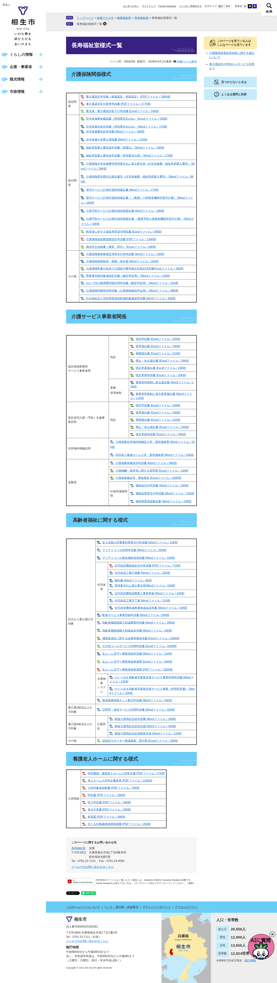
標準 (228, 6)
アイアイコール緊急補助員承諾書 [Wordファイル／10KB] (138, 557)
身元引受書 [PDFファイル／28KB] (109, 809)
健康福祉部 (124, 17)
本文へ (6, 4)
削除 (105, 23)
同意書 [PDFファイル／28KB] (106, 795)
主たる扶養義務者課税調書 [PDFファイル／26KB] (119, 824)
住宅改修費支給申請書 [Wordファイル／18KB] (115, 131)
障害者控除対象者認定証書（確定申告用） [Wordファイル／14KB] (128, 275)
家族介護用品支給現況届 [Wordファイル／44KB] (145, 726)
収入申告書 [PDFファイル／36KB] (109, 802)
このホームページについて (83, 907)
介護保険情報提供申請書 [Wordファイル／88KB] (146, 463)
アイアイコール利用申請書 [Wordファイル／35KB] (134, 550)
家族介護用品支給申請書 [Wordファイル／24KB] (145, 719)
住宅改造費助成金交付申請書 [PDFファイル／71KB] (147, 565)
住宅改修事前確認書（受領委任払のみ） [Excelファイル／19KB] (126, 118)
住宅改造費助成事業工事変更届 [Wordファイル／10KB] (149, 593)
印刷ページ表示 (187, 61)
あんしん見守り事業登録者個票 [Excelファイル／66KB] (137, 661)
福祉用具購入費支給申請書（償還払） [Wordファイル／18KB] (125, 147)
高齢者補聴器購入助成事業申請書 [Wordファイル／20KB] (138, 622)
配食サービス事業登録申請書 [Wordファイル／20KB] (135, 615)
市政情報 (17, 91)
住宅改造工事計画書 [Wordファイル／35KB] (142, 572)
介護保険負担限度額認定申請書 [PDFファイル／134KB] (121, 239)
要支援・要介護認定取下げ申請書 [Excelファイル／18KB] (122, 111)
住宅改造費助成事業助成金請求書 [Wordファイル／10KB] (151, 607)
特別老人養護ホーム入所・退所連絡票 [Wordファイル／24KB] (155, 454)
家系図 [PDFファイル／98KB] (106, 816)
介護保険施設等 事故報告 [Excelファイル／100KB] (148, 477)
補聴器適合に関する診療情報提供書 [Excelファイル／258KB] (140, 638)
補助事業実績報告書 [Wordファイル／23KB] (163, 501)
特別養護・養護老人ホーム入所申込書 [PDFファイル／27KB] (126, 773)
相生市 (80, 919)
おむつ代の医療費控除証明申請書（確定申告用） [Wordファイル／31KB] (132, 283)
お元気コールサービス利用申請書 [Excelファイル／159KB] (139, 646)
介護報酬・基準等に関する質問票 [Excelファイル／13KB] (152, 470)
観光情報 (17, 79)
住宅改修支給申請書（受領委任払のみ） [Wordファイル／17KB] (126, 126)
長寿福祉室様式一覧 (89, 23)
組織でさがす (105, 17)
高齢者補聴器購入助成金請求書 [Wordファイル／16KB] (137, 630)
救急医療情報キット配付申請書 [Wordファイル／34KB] (137, 700)
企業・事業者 (21, 67)
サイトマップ (149, 6)
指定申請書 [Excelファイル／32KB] (158, 338)
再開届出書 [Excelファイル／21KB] (158, 353)
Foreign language (167, 6)
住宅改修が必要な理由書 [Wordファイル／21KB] (116, 139)
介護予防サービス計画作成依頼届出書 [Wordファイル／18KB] (125, 210)
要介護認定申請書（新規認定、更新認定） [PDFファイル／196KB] (128, 96)
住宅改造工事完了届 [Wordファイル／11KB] (142, 600)
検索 (269, 8)
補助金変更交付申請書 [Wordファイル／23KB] (165, 493)
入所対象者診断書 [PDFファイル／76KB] (113, 787)
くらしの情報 (21, 54)
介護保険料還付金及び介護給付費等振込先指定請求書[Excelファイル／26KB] (134, 268)
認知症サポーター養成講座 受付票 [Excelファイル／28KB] (140, 740)
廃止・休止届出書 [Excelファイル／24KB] (162, 360)
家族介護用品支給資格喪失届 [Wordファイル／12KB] (148, 733)
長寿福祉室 (141, 17)
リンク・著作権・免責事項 (121, 907)
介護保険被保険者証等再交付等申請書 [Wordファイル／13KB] (125, 254)
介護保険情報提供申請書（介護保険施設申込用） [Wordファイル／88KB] (132, 290)
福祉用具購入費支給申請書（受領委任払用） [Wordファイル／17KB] (129, 155)
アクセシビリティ (186, 907)
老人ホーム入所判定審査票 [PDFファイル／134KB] (120, 780)
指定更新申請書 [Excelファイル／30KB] (161, 375)
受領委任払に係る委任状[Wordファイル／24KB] (145, 585)
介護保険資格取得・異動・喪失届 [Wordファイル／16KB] (122, 261)
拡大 (221, 6)
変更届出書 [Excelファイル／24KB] (158, 346)
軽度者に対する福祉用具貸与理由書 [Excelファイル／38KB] (124, 231)
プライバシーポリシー (156, 907)
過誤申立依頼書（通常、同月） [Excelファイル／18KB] (121, 246)
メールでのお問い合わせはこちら (92, 866)
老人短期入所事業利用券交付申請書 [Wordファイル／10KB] (140, 542)
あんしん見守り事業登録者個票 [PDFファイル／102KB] (137, 669)
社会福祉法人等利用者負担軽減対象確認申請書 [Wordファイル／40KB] (130, 298)
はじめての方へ (131, 6)
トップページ (85, 17)
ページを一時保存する (190, 6)
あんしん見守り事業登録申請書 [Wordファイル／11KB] (137, 653)
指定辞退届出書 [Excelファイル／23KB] (161, 367)
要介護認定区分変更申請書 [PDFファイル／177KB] (118, 103)
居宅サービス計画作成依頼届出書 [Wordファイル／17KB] (122, 189)
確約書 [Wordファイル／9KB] (133, 580)
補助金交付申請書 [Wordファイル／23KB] (162, 485)
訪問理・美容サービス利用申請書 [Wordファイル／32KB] (138, 709)
